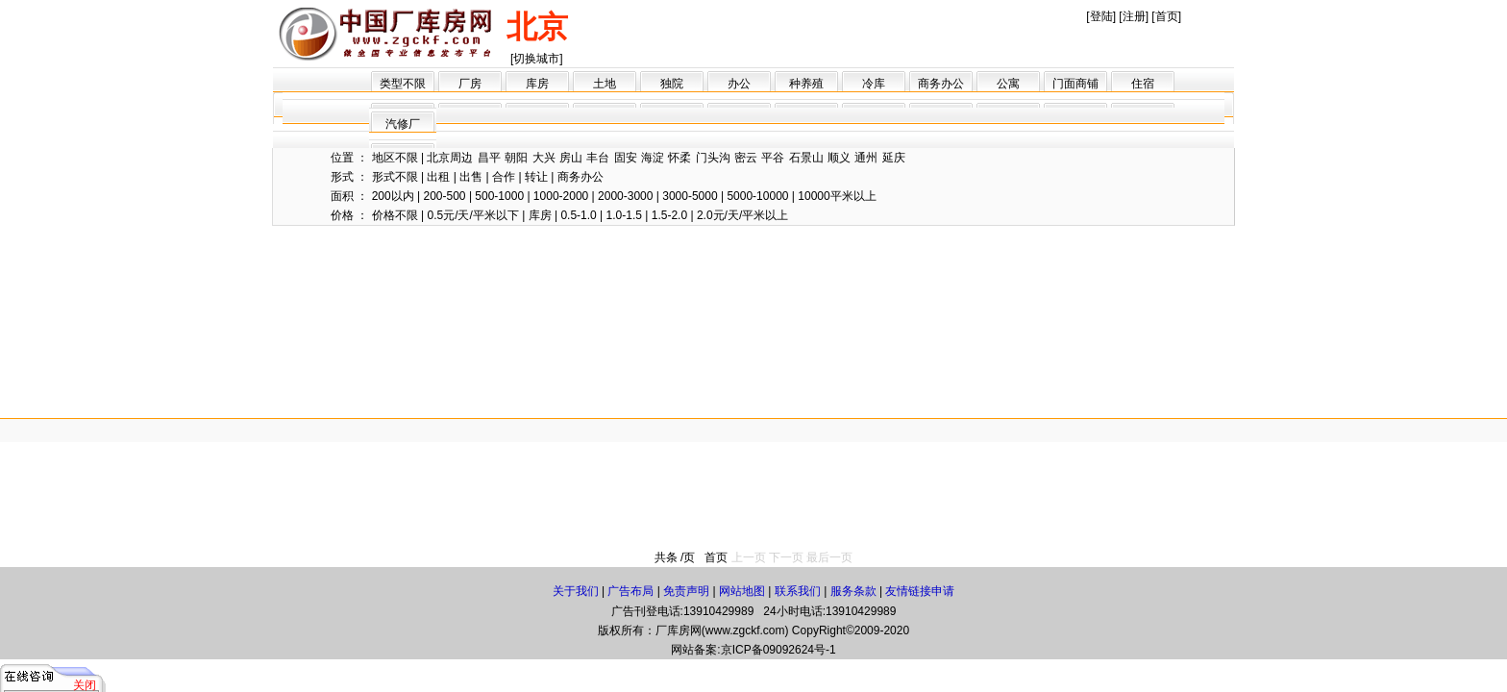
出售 (470, 177)
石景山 (806, 157)
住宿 (1142, 83)
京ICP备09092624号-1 (778, 649)
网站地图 (742, 591)
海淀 (652, 157)
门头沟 (713, 157)
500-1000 (499, 196)
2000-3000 (625, 196)
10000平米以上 (837, 196)
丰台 (597, 157)
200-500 (445, 196)
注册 (1134, 16)
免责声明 (686, 591)
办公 (739, 83)
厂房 (470, 83)
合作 (503, 177)
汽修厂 (402, 124)
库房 (537, 83)
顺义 (839, 157)
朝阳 (516, 157)
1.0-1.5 (624, 215)
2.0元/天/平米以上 (742, 215)
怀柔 (679, 157)
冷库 (873, 83)
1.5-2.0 (669, 215)
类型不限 (403, 83)
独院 (671, 83)
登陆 (1101, 16)
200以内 (393, 196)
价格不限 (395, 215)
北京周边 (450, 157)
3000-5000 (689, 196)
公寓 (1008, 83)
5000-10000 (757, 196)
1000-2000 (560, 196)
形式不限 (395, 177)
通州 (865, 157)
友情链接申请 (919, 591)
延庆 (893, 157)
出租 (438, 177)
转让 (536, 177)
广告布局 (630, 591)
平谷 (772, 157)
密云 (745, 157)
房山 (570, 157)
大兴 (544, 157)
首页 (1166, 16)
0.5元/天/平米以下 (472, 215)
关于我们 (576, 591)
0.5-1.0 (578, 215)
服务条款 (853, 591)
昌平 (489, 157)
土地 (604, 83)
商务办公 (941, 83)
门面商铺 (1075, 83)
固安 (625, 157)
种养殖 (806, 83)
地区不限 (395, 157)
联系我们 (798, 591)
